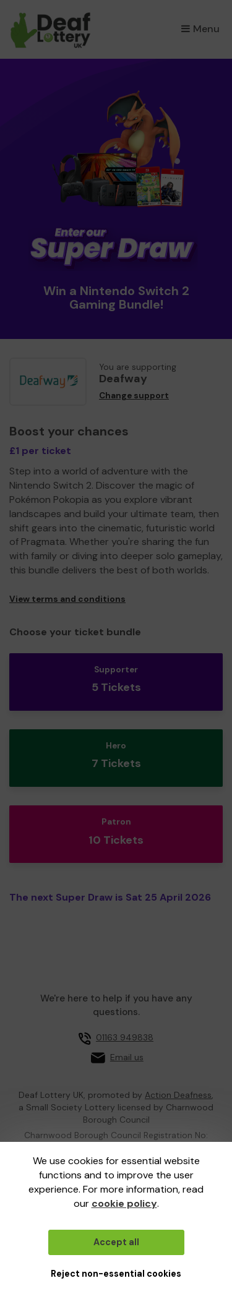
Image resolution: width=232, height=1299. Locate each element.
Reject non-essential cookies (116, 1273)
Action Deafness (178, 1094)
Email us (127, 1057)
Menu (200, 28)
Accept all (116, 1242)
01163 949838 (124, 1037)
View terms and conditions (67, 599)
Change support (134, 395)
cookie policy (124, 1203)
